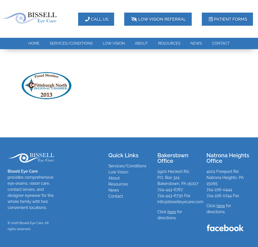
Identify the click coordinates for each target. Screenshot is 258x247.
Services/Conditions (127, 166)
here (221, 205)
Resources (118, 184)
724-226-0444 (219, 189)
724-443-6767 (170, 189)
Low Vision (118, 172)
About (114, 178)
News (113, 190)
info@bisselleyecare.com (180, 201)
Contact (115, 196)
